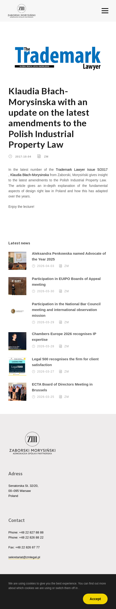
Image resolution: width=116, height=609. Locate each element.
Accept (95, 599)
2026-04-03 (45, 266)
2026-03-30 (45, 291)
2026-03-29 (45, 322)
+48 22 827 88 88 (31, 532)
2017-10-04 (23, 156)
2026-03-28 (45, 346)
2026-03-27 (45, 371)
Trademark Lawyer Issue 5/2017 (82, 169)
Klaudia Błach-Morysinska (29, 175)
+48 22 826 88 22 (31, 537)
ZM (46, 156)
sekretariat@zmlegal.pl (24, 557)
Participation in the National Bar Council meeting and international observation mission (66, 309)
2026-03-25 (45, 397)
